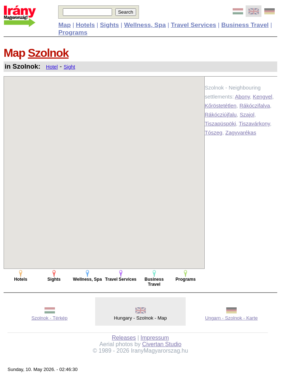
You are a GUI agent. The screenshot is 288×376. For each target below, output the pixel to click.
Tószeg (213, 132)
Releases (124, 338)
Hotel (52, 67)
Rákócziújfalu (221, 114)
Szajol (247, 114)
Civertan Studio (161, 344)
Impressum (154, 338)
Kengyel (262, 96)
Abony (242, 96)
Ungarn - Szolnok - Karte (231, 318)
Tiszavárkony (254, 123)
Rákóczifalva (255, 105)
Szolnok (48, 52)
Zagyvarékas (241, 132)
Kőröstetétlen (220, 105)
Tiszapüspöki (220, 123)
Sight (69, 67)
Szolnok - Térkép (49, 318)
